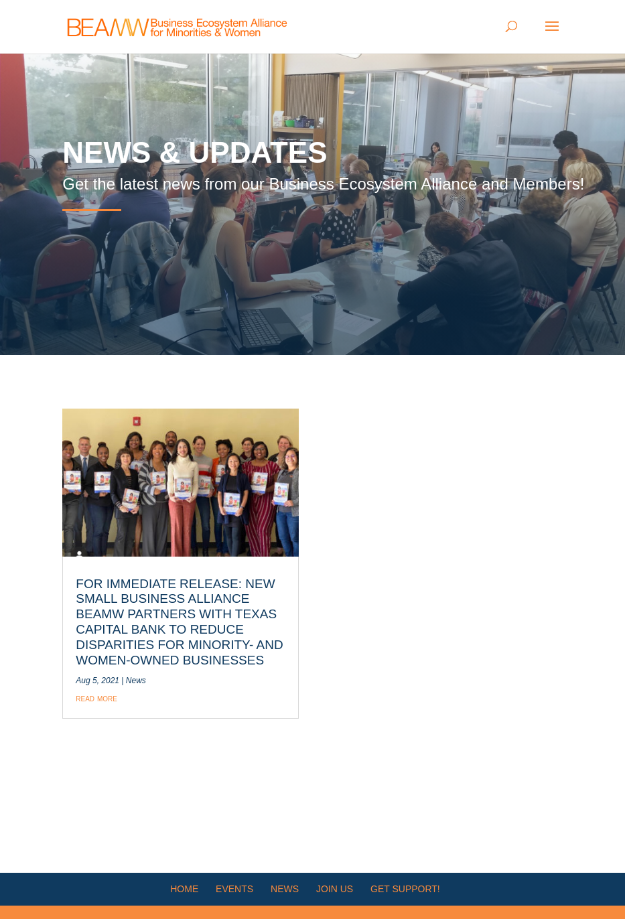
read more (96, 698)
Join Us (334, 888)
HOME (184, 888)
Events (234, 888)
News (136, 680)
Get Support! (405, 888)
